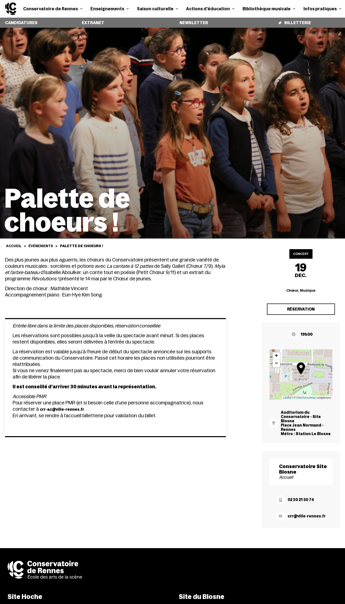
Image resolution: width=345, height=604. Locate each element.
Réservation (301, 305)
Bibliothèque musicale (269, 9)
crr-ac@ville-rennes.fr (62, 408)
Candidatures (19, 20)
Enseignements (109, 9)
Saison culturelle (157, 9)
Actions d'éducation (210, 9)
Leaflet (287, 393)
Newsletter (191, 20)
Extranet (89, 20)
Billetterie (294, 20)
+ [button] (276, 352)
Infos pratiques (322, 9)
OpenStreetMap (306, 393)
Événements (40, 242)
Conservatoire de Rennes (52, 9)
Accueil (14, 242)
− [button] (276, 360)
